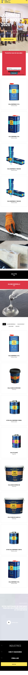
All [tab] (4, 324)
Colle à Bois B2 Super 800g (14, 388)
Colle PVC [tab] (17, 326)
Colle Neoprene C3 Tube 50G (14, 168)
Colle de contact (14, 105)
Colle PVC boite (14, 452)
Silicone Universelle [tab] (11, 324)
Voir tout (14, 664)
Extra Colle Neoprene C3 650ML (14, 420)
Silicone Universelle (14, 284)
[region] (14, 28)
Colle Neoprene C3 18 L (14, 136)
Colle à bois (14, 389)
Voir (14, 275)
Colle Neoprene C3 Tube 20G (14, 201)
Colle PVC (14, 274)
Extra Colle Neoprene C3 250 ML (14, 549)
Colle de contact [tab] (20, 324)
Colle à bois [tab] (11, 326)
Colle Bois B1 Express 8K (14, 485)
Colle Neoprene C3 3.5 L (14, 104)
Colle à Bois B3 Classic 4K (14, 517)
